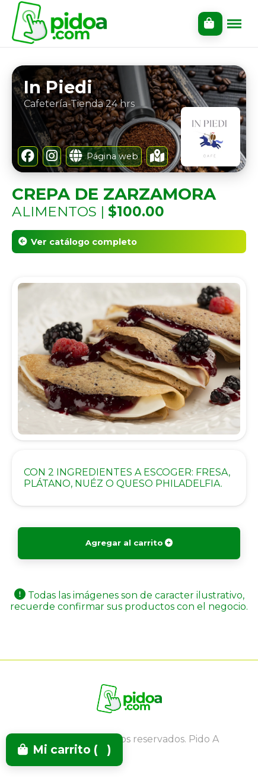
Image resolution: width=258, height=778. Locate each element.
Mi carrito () (64, 749)
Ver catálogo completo (77, 242)
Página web (103, 156)
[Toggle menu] (234, 24)
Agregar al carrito (129, 542)
